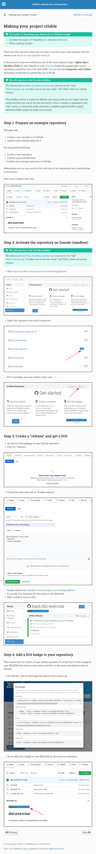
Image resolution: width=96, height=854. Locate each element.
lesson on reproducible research (33, 55)
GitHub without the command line (50, 4)
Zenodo (50, 66)
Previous (11, 832)
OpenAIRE (31, 69)
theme (33, 849)
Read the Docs (56, 849)
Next (86, 832)
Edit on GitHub (84, 15)
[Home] (5, 15)
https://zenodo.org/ (15, 89)
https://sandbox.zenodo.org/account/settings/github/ (39, 271)
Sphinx (17, 849)
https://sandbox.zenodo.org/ (40, 86)
